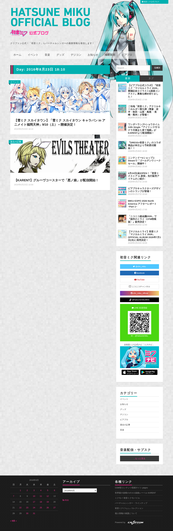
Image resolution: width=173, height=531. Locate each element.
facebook (139, 266)
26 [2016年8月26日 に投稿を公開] (48, 501)
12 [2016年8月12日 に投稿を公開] (48, 489)
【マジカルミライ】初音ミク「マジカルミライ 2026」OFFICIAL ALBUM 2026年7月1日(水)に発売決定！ (144, 228)
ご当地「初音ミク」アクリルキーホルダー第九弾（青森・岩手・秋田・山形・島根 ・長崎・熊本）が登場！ (144, 103)
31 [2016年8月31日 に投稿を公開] (34, 506)
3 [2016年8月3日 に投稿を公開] (34, 483)
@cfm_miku (139, 260)
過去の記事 (15, 135)
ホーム (17, 48)
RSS (66, 493)
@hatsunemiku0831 (139, 293)
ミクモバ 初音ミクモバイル (127, 491)
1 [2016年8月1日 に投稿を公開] (20, 483)
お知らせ (93, 48)
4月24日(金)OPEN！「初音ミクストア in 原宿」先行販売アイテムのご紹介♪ (143, 169)
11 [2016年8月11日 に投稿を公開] (41, 489)
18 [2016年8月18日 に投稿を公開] (41, 495)
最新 (128, 71)
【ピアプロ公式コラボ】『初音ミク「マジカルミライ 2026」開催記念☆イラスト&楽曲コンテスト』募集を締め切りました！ (144, 84)
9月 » (14, 514)
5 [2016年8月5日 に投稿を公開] (47, 483)
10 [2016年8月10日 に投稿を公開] (34, 489)
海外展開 (110, 48)
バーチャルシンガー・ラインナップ (131, 496)
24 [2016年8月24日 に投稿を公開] (34, 501)
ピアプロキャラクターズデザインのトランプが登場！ (144, 183)
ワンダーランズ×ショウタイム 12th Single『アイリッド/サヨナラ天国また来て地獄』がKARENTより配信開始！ (144, 121)
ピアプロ (127, 48)
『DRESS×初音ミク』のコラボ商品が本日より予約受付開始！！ (144, 138)
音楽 (47, 48)
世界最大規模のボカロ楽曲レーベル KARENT (135, 486)
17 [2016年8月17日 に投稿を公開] (34, 495)
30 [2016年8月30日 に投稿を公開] (27, 506)
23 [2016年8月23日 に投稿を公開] (27, 501)
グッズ (60, 48)
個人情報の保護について (126, 506)
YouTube (139, 273)
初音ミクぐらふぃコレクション (129, 501)
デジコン (76, 48)
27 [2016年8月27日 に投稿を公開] (54, 501)
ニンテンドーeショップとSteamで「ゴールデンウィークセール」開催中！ (144, 154)
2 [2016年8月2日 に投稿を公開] (27, 483)
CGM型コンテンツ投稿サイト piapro (131, 481)
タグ (151, 71)
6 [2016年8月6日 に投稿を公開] (54, 483)
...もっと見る (139, 452)
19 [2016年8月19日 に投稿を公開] (48, 495)
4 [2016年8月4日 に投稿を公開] (40, 483)
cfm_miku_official (139, 286)
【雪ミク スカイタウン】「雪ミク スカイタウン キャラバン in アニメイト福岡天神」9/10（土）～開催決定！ (60, 115)
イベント (33, 48)
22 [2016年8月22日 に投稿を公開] (20, 501)
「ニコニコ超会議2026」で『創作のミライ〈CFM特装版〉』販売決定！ (142, 212)
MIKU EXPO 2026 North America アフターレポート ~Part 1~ (142, 197)
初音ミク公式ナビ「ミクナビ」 (139, 338)
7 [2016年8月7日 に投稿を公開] (13, 489)
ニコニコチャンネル (139, 279)
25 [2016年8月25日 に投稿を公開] (41, 501)
